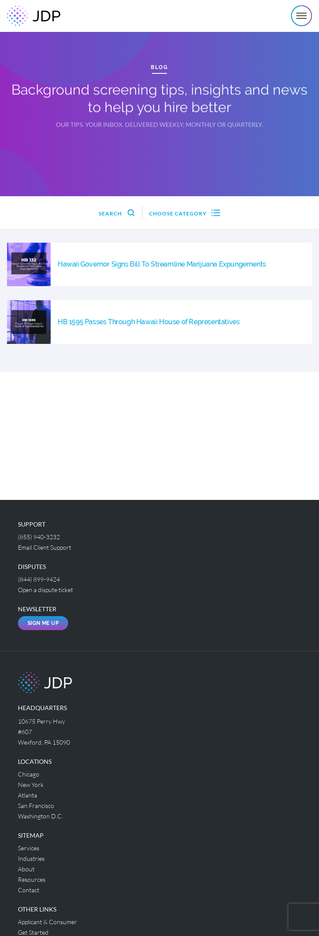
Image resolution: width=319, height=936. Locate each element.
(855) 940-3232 (39, 537)
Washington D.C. (40, 816)
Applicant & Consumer (47, 922)
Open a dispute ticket (45, 589)
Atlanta (27, 795)
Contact (28, 890)
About (26, 869)
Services (28, 848)
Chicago (28, 774)
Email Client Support (44, 547)
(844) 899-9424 (39, 579)
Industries (31, 858)
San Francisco (36, 805)
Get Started (33, 932)
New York (31, 784)
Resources (31, 879)
